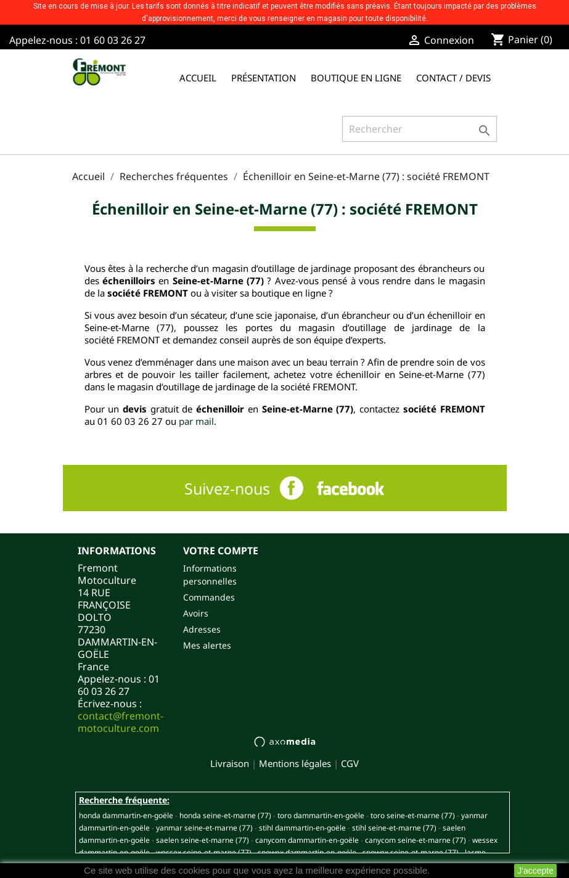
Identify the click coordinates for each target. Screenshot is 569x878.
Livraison (229, 763)
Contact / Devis (453, 78)
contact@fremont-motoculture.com (120, 722)
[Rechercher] (419, 129)
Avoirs (195, 613)
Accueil (197, 78)
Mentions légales (295, 763)
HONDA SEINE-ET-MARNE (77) (225, 815)
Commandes (209, 597)
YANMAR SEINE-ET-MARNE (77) (204, 828)
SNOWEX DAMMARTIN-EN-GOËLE (307, 852)
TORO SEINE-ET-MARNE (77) (412, 815)
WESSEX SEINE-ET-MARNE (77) (204, 852)
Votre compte (220, 550)
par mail (196, 421)
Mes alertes (207, 645)
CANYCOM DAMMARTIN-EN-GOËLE (307, 840)
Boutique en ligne (356, 78)
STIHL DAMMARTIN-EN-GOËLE (302, 828)
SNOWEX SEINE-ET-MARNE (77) (410, 852)
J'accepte (535, 871)
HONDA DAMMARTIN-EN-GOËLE (126, 815)
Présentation (263, 78)
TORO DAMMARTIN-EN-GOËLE (320, 815)
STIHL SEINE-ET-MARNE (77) (394, 828)
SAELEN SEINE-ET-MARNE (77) (202, 840)
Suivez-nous (227, 488)
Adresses (202, 629)
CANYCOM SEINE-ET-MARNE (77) (415, 840)
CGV (350, 763)
